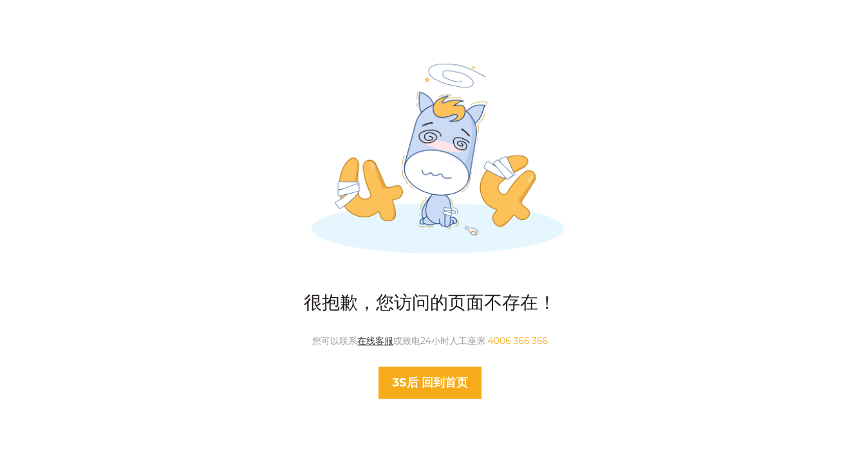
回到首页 (429, 383)
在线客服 (375, 341)
